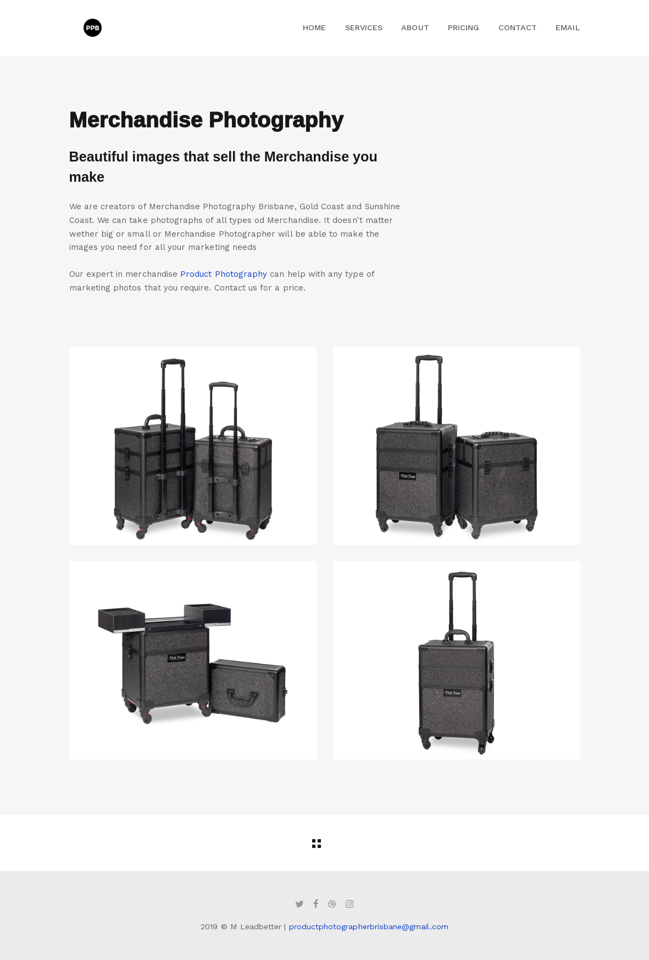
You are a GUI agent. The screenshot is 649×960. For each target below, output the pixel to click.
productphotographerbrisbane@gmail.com (368, 926)
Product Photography (223, 274)
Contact (517, 27)
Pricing (463, 27)
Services (363, 27)
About (415, 27)
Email (567, 27)
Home (314, 27)
